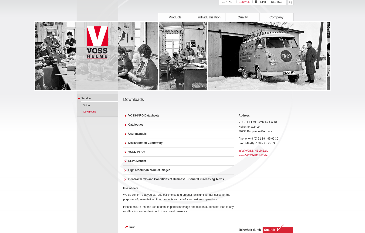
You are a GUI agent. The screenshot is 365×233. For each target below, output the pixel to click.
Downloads (89, 111)
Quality (243, 17)
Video (86, 105)
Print (260, 1)
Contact (228, 1)
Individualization (209, 17)
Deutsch (277, 1)
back (132, 226)
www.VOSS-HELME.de (253, 155)
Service (86, 98)
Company (277, 17)
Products (175, 17)
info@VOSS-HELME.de (253, 150)
